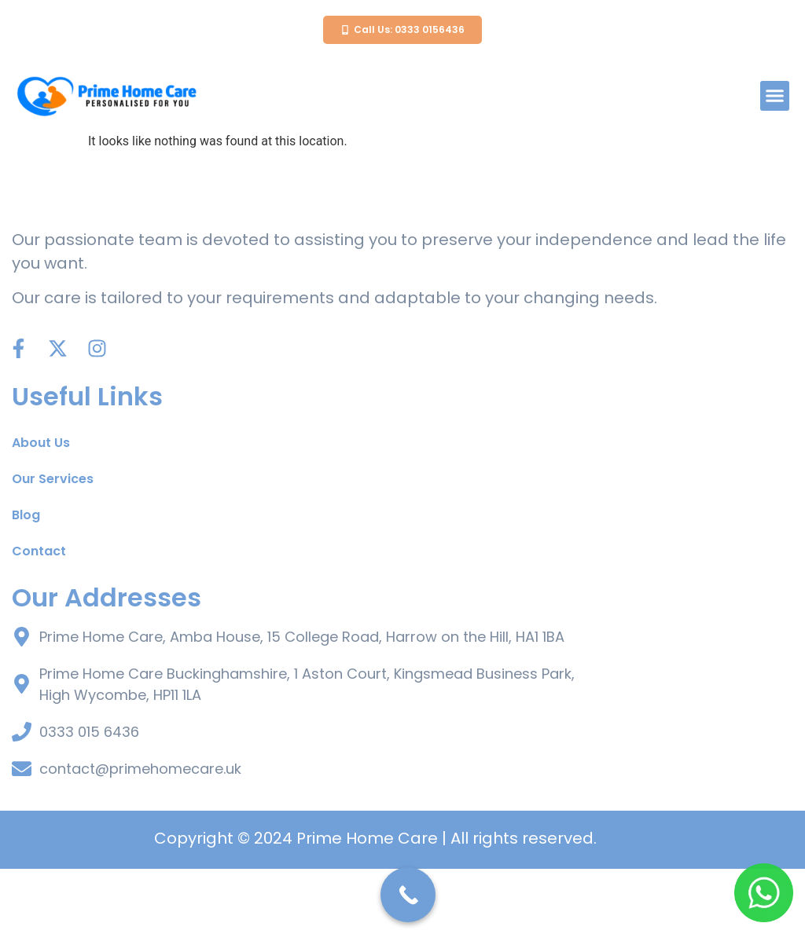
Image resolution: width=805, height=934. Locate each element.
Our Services (53, 544)
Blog (26, 580)
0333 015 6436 (89, 797)
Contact (39, 616)
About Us (41, 508)
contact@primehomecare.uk (140, 834)
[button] (775, 96)
